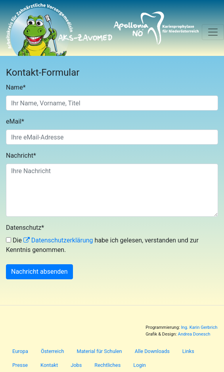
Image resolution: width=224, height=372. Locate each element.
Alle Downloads (152, 351)
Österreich (52, 351)
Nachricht (21, 155)
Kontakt (49, 365)
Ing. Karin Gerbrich (199, 327)
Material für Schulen (99, 351)
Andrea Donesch (194, 334)
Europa (20, 351)
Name (16, 87)
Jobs (76, 365)
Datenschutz (25, 227)
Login (139, 365)
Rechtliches (107, 365)
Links (188, 351)
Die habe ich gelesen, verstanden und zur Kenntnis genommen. (102, 245)
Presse (20, 365)
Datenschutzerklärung (62, 240)
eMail (15, 121)
